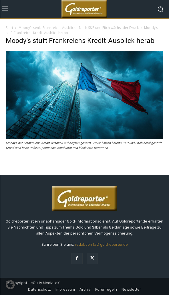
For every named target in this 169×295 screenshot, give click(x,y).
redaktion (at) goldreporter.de (101, 244)
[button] (10, 284)
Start (9, 27)
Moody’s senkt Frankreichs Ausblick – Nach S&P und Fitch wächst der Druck (79, 27)
